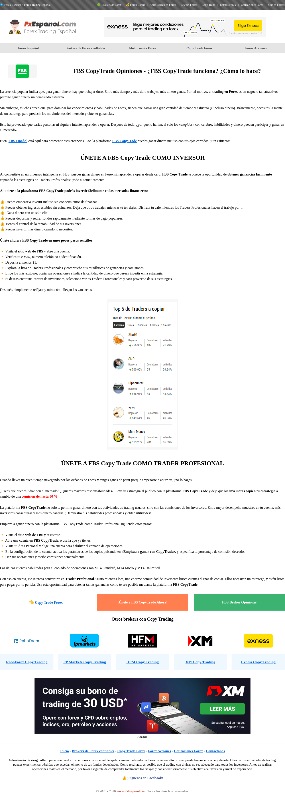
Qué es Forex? (276, 4)
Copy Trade (208, 4)
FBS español (17, 141)
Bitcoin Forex (189, 4)
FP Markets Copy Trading (84, 662)
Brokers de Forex (112, 4)
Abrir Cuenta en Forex (163, 4)
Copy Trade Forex (199, 48)
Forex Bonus (137, 4)
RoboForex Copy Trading (26, 662)
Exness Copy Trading (258, 662)
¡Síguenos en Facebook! (145, 778)
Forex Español (28, 48)
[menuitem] (28, 48)
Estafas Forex (228, 4)
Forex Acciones (256, 48)
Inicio (64, 751)
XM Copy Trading (200, 662)
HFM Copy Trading (142, 662)
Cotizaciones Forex (252, 4)
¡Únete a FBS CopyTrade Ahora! (142, 602)
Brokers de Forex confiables (85, 48)
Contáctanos (215, 751)
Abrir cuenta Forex (142, 48)
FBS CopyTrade (124, 141)
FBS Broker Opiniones (239, 602)
